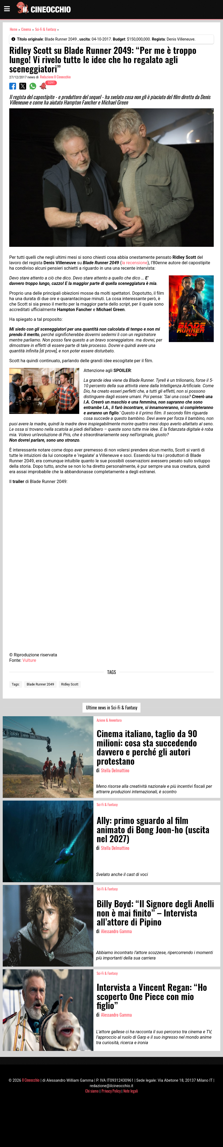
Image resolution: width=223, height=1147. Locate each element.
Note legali (130, 1091)
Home (13, 29)
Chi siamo (92, 1091)
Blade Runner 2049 (40, 684)
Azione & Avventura (109, 720)
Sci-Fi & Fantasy (45, 29)
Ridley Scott (69, 684)
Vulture (29, 660)
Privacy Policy (111, 1091)
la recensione (135, 262)
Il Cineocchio (30, 1080)
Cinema (26, 29)
